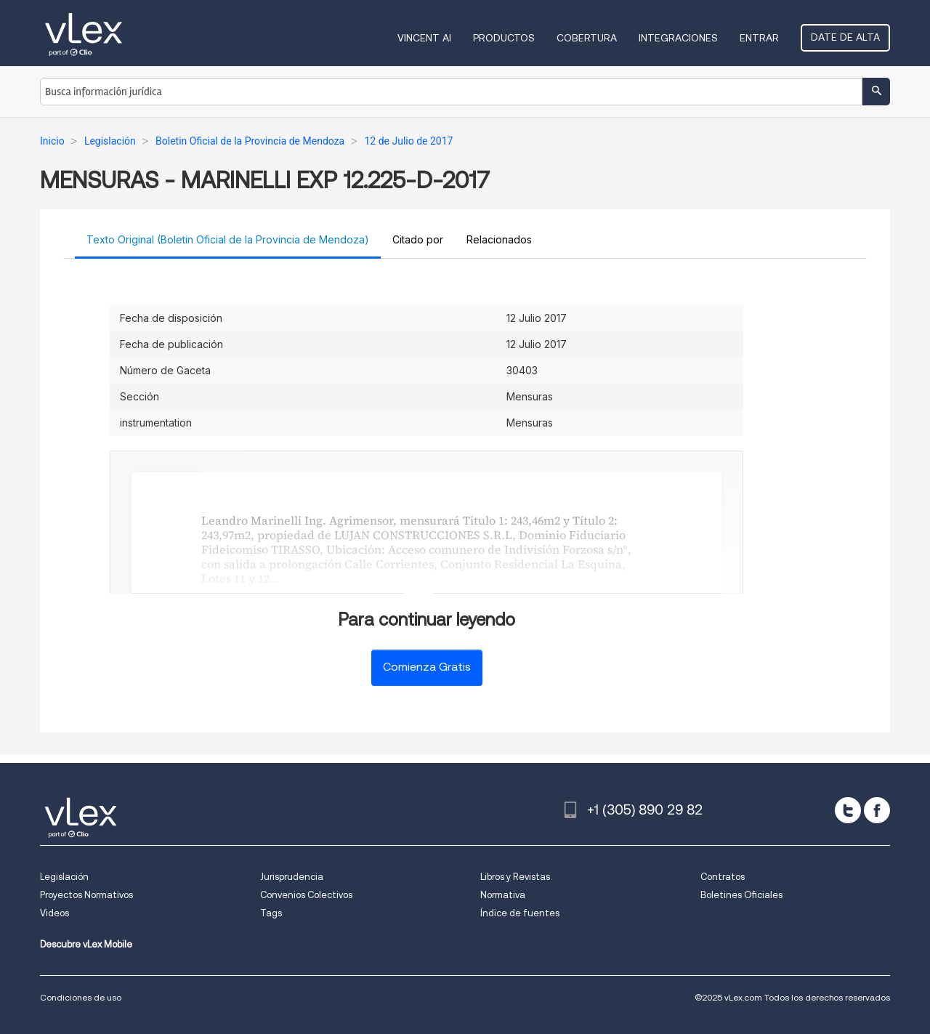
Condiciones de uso (80, 997)
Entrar (759, 38)
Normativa (502, 894)
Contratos (722, 876)
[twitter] (848, 810)
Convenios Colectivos (306, 894)
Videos (54, 913)
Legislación (64, 876)
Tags (271, 913)
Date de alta (845, 37)
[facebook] (877, 810)
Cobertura (587, 38)
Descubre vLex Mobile (86, 944)
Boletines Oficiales (741, 894)
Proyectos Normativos (86, 894)
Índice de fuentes (519, 913)
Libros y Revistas (515, 876)
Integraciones (678, 38)
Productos (504, 38)
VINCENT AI (424, 38)
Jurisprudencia (291, 876)
